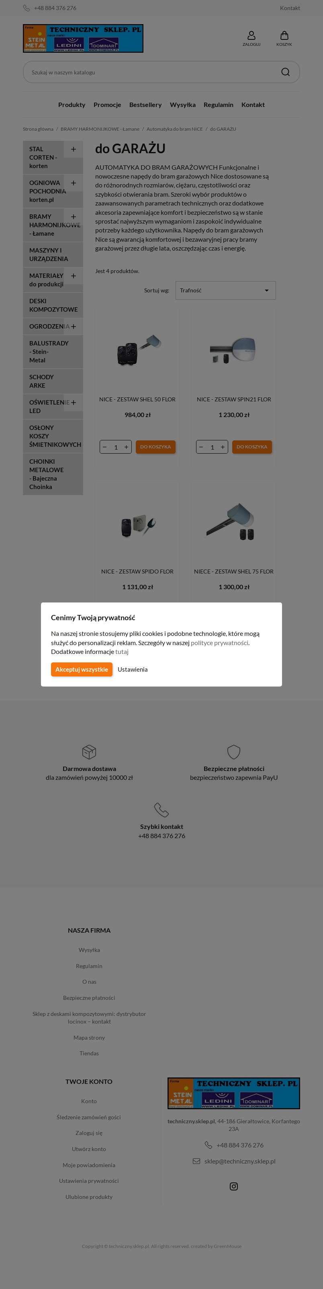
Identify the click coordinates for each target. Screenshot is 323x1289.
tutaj (123, 651)
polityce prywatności (224, 642)
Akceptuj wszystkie (81, 669)
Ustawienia (131, 669)
